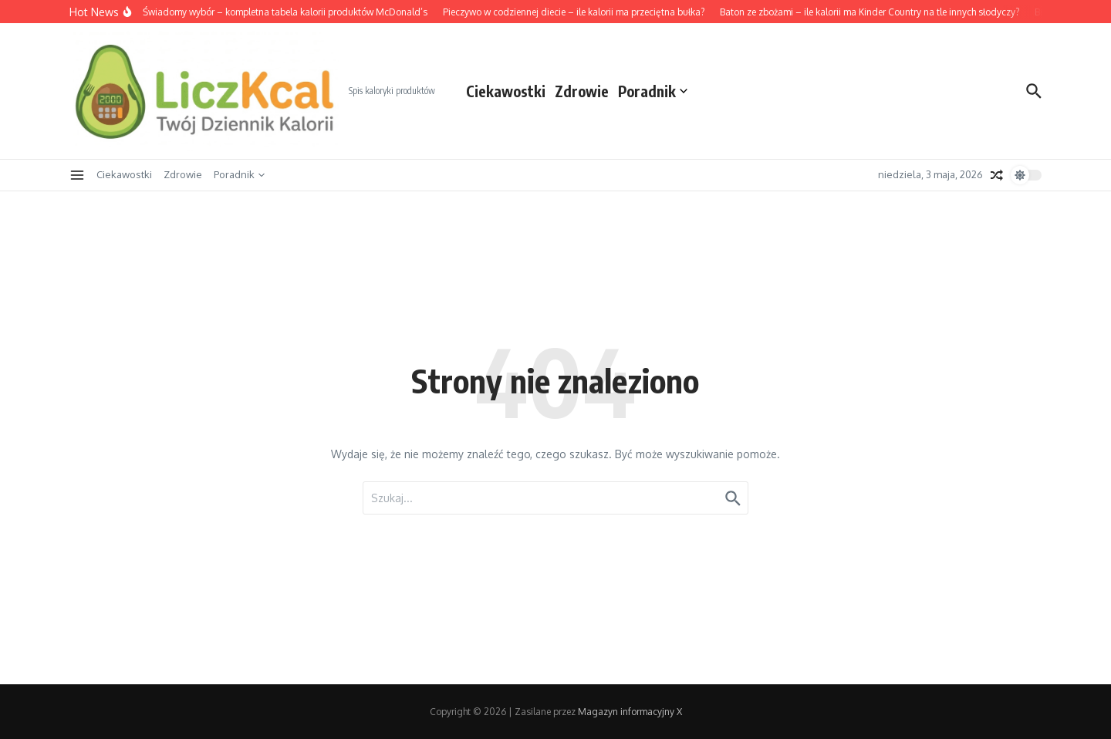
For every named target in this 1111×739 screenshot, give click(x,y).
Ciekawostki (505, 91)
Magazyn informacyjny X (630, 711)
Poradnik (652, 91)
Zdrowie (582, 91)
